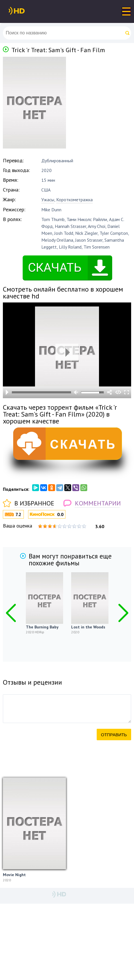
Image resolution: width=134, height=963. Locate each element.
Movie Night (14, 874)
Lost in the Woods (88, 627)
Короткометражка (74, 199)
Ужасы (47, 199)
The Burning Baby (42, 627)
